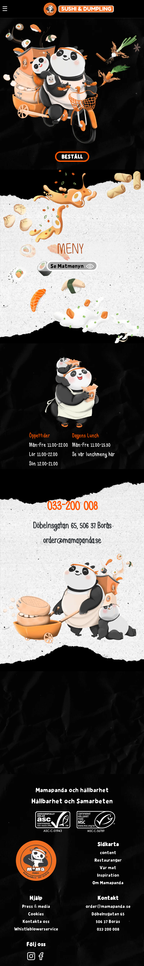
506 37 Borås (108, 921)
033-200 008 (72, 507)
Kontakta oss (36, 921)
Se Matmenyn (72, 266)
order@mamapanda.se (72, 541)
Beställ (72, 156)
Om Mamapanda (108, 883)
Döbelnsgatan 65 (108, 914)
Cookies (36, 914)
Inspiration (108, 875)
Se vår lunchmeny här (93, 455)
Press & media (36, 906)
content (108, 852)
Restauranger (108, 860)
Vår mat (108, 867)
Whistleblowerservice (36, 929)
